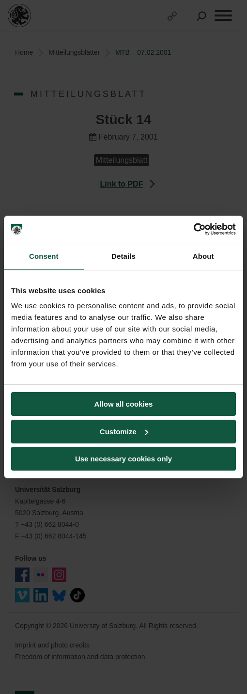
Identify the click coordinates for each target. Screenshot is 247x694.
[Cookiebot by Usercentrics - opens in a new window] (193, 229)
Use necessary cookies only (123, 459)
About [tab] (203, 256)
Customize (124, 431)
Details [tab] (123, 256)
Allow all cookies (123, 404)
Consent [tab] (44, 256)
